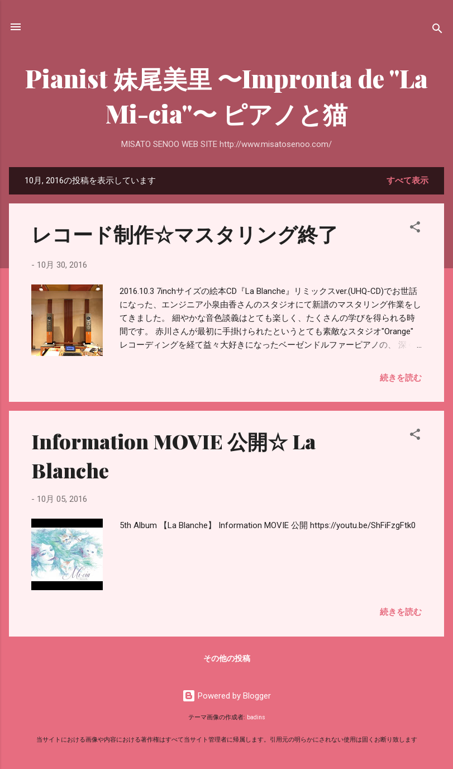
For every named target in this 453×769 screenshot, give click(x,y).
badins (256, 717)
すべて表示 (407, 180)
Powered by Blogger (226, 696)
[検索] (437, 30)
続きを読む (401, 378)
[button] (415, 229)
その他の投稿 (226, 658)
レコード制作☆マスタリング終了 (184, 233)
